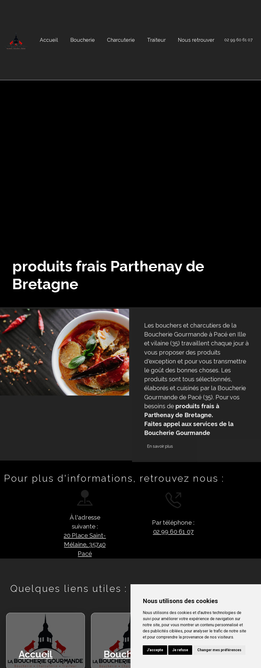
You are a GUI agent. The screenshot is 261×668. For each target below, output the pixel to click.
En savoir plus (184, 469)
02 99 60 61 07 (238, 39)
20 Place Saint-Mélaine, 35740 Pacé (61, 548)
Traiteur (156, 40)
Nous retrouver (196, 40)
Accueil (49, 40)
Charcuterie (121, 40)
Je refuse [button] (180, 650)
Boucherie (82, 40)
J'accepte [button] (155, 650)
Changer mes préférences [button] (219, 650)
